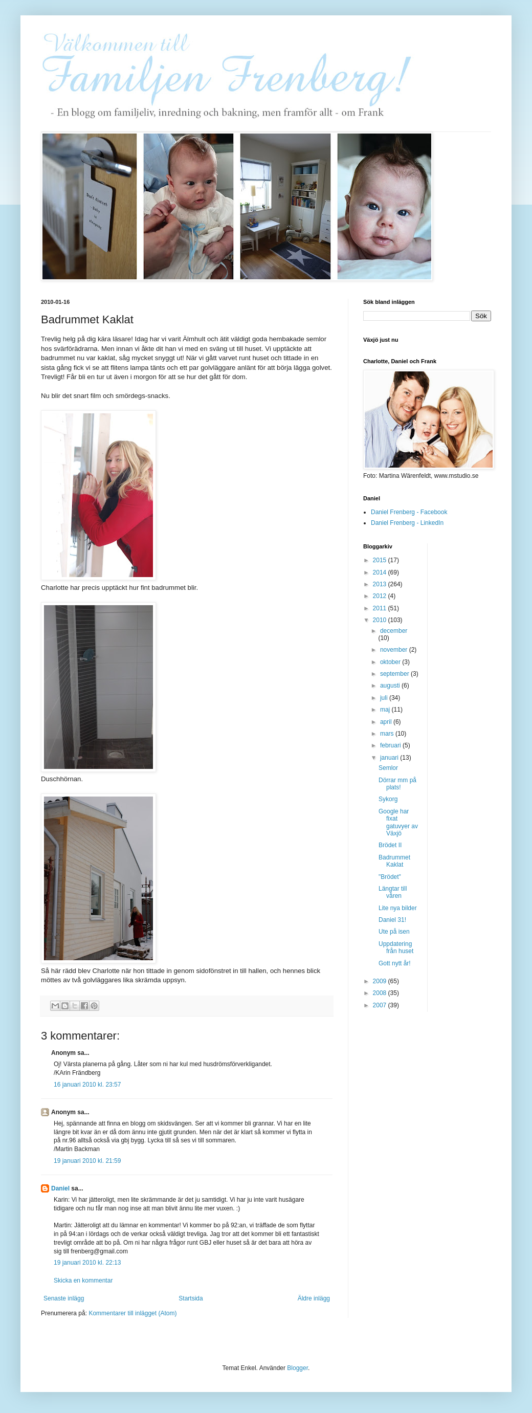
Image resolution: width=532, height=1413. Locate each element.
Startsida (191, 1298)
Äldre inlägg (314, 1298)
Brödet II (390, 845)
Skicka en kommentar (83, 1280)
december (393, 630)
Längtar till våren (393, 892)
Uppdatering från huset (396, 947)
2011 (380, 608)
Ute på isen (394, 931)
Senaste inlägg (63, 1298)
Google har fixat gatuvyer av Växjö (398, 822)
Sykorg (388, 799)
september (395, 673)
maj (386, 709)
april (386, 721)
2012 (380, 596)
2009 (380, 981)
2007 (380, 1005)
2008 (380, 993)
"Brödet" (390, 876)
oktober (391, 662)
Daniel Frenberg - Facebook (409, 512)
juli (384, 697)
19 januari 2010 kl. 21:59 (87, 1160)
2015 (380, 560)
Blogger (297, 1368)
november (394, 649)
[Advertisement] (476, 696)
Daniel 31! (392, 919)
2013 (380, 584)
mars (387, 733)
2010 (380, 620)
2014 (380, 572)
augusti (391, 685)
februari (391, 745)
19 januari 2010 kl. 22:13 (87, 1262)
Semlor (388, 767)
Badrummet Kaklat (394, 861)
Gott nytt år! (395, 963)
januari (390, 757)
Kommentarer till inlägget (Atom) (132, 1313)
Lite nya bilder (398, 908)
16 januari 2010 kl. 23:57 (87, 1084)
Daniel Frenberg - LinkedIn (407, 522)
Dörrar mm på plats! (397, 784)
